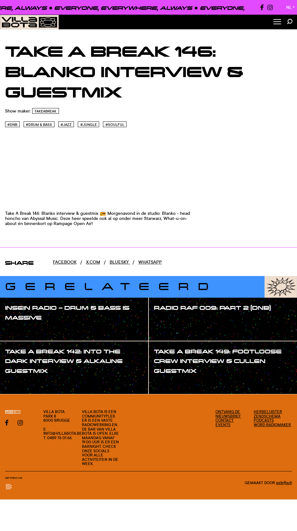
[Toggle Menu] (277, 22)
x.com (93, 262)
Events (222, 424)
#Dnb (12, 124)
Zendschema (267, 416)
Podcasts (264, 420)
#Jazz (66, 124)
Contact (224, 420)
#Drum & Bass (39, 124)
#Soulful (114, 124)
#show (19, 330)
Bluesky (120, 262)
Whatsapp (150, 262)
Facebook (64, 262)
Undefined (284, 483)
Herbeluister (268, 411)
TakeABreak (45, 111)
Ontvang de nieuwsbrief (228, 414)
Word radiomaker (272, 424)
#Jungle (88, 124)
